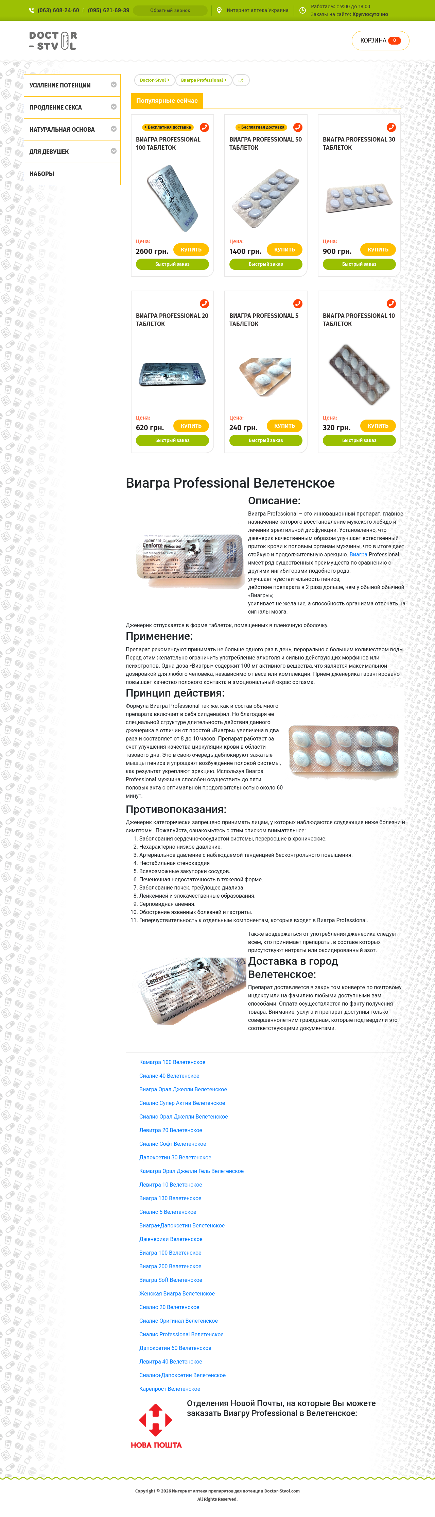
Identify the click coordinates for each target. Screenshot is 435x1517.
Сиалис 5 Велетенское (167, 1212)
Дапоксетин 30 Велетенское (175, 1157)
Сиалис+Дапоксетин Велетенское (182, 1375)
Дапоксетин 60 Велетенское (175, 1348)
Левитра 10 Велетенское (170, 1184)
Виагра (358, 554)
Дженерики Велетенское (171, 1239)
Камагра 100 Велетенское (172, 1062)
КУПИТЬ (191, 249)
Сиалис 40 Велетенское (169, 1076)
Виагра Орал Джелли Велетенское (183, 1089)
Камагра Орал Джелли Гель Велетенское (191, 1171)
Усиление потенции (60, 85)
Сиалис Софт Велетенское (172, 1144)
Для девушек (49, 152)
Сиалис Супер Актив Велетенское (182, 1103)
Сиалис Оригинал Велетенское (178, 1321)
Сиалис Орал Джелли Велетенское (183, 1116)
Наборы (42, 174)
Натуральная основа (62, 129)
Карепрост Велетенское (169, 1389)
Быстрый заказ (172, 264)
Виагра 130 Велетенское (170, 1198)
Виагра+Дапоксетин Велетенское (182, 1225)
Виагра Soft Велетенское (170, 1280)
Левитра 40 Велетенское (170, 1361)
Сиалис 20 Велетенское (169, 1307)
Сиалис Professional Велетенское (181, 1334)
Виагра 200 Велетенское (170, 1266)
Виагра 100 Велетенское (170, 1253)
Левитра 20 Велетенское (170, 1130)
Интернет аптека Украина (258, 10)
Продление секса (56, 107)
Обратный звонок (170, 10)
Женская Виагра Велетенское (177, 1293)
